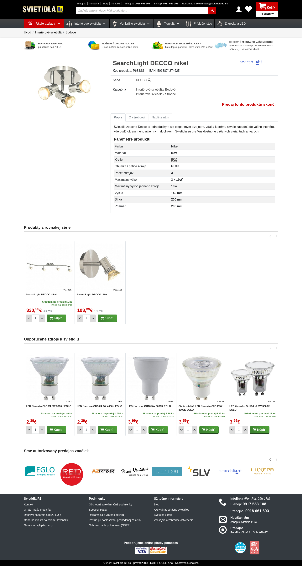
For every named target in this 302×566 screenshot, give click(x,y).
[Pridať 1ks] (42, 318)
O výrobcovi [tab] (137, 117)
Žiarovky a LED (231, 24)
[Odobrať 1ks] (29, 318)
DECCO (143, 80)
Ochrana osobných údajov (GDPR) (110, 525)
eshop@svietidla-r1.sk (244, 522)
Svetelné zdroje (163, 514)
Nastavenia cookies (186, 562)
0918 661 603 (137, 3)
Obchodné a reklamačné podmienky (110, 504)
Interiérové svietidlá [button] (86, 24)
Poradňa (94, 3)
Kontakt (116, 3)
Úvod (27, 32)
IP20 (174, 159)
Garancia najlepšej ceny (38, 525)
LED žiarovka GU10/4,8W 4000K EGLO (99, 406)
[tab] (118, 117)
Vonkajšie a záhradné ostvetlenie (173, 520)
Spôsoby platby (98, 509)
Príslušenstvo (199, 24)
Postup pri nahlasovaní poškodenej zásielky (115, 520)
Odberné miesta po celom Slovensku (46, 520)
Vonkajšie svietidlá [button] (131, 24)
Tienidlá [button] (168, 24)
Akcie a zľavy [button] (49, 23)
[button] (270, 236)
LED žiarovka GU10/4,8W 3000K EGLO (48, 406)
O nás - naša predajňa (37, 509)
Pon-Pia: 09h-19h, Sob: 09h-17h (250, 532)
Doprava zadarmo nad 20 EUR (42, 514)
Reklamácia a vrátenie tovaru (106, 514)
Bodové (70, 32)
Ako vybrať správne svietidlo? (171, 509)
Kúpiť (56, 318)
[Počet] (35, 318)
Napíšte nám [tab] (160, 117)
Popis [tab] (118, 117)
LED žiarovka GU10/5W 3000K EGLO (149, 406)
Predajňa (81, 3)
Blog (105, 3)
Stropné (170, 94)
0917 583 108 (166, 3)
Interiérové (149, 89)
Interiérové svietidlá (48, 32)
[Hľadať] (212, 10)
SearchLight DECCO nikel (41, 294)
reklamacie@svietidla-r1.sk (205, 3)
